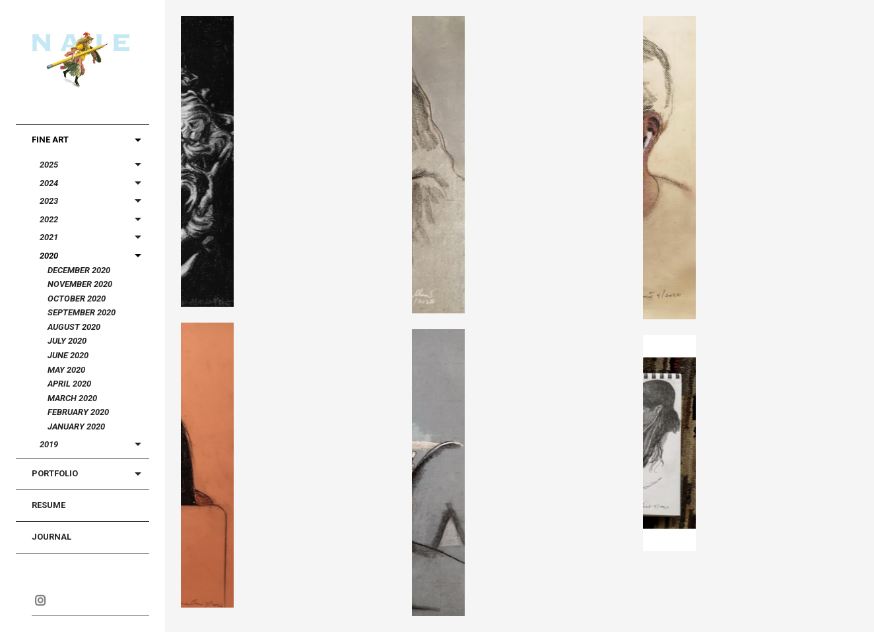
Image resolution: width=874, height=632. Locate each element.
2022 (49, 219)
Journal (51, 537)
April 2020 (69, 384)
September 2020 (82, 312)
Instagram (40, 600)
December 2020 (79, 270)
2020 (49, 256)
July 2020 (67, 341)
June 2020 (68, 355)
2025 (49, 165)
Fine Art (50, 139)
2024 (49, 183)
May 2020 (66, 370)
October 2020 (77, 298)
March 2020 (72, 398)
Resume (48, 505)
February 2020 (78, 412)
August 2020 (74, 327)
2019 (49, 444)
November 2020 (80, 284)
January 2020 (76, 426)
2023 (49, 201)
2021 (49, 237)
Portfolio (55, 473)
